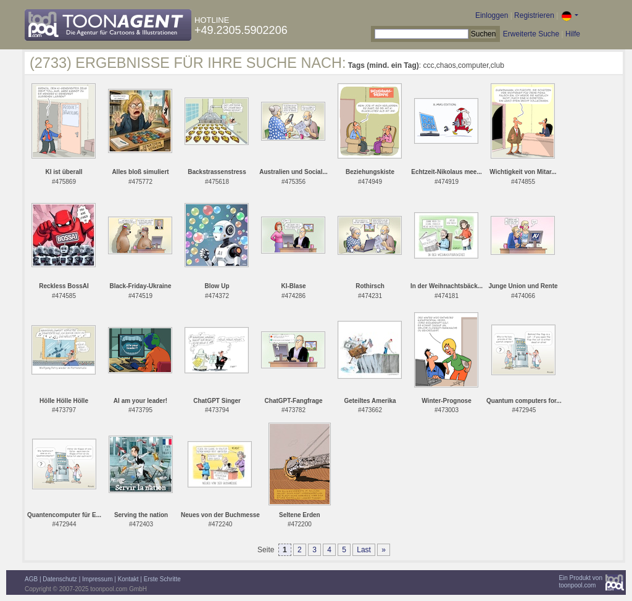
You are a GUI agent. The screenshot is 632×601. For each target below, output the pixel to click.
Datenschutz (60, 579)
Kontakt (128, 579)
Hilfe (572, 34)
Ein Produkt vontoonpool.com (580, 581)
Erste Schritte (162, 579)
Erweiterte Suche (531, 34)
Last (364, 549)
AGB (31, 579)
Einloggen (491, 15)
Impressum (97, 579)
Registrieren (534, 15)
